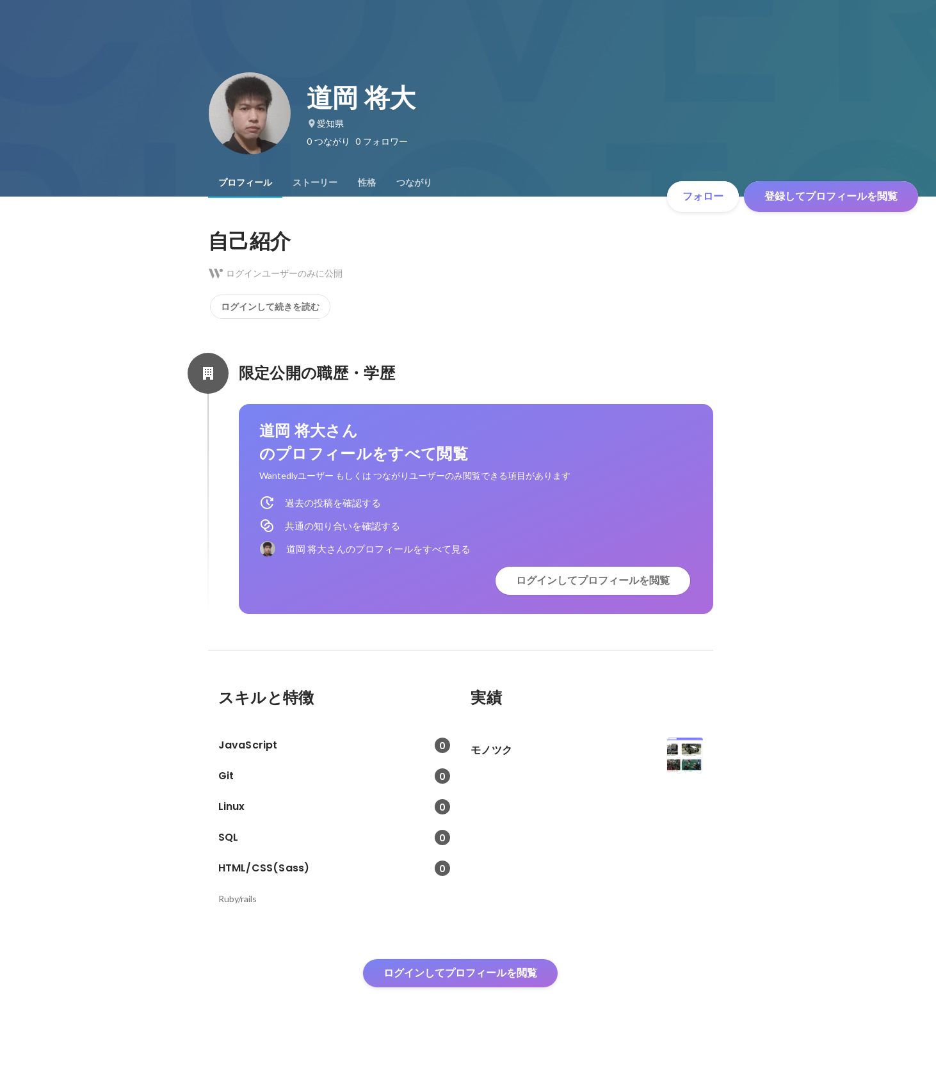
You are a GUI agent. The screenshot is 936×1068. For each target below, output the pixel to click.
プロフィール (245, 182)
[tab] (245, 182)
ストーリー (315, 182)
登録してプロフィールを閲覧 (831, 196)
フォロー (702, 196)
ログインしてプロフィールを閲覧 (593, 580)
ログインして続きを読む (270, 306)
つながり (414, 182)
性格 (367, 182)
